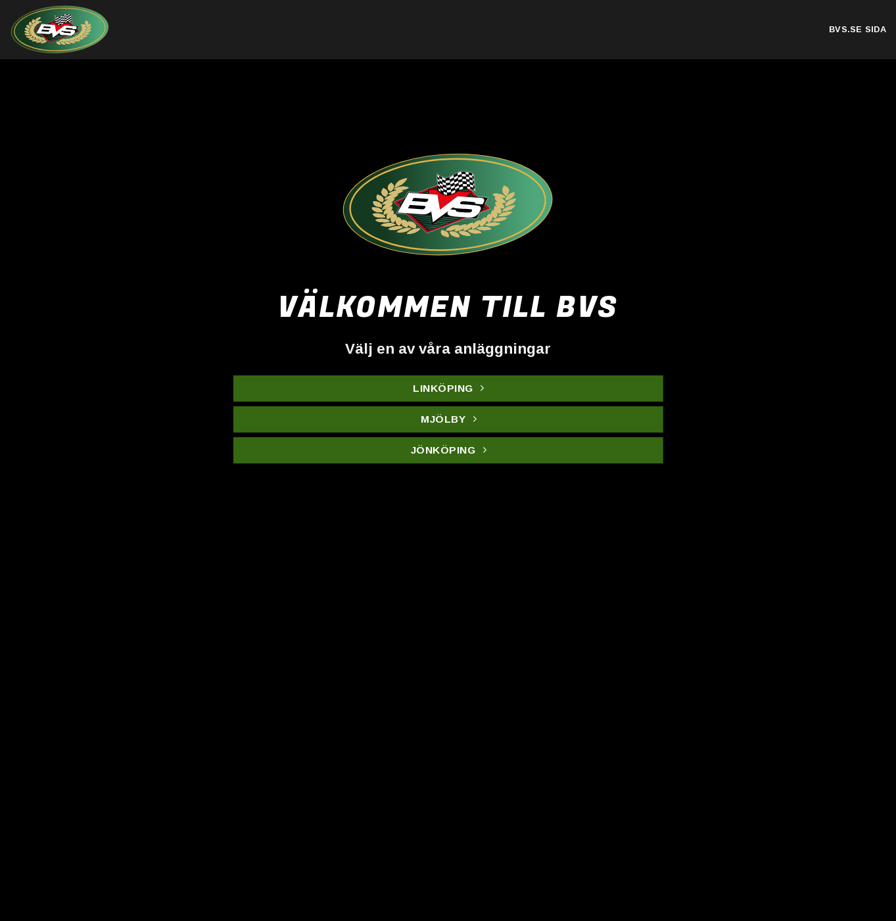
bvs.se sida (857, 29)
